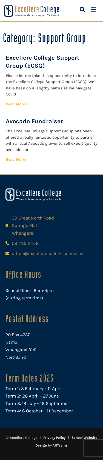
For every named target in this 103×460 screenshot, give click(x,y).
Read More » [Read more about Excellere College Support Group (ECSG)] (17, 104)
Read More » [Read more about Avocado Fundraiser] (17, 159)
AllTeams (60, 445)
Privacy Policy (54, 438)
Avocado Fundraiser (34, 121)
